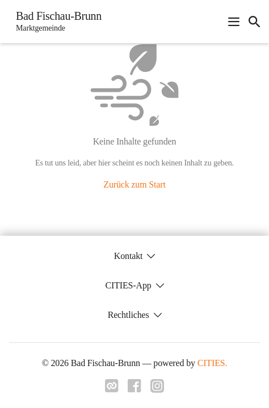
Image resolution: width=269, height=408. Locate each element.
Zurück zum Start (134, 184)
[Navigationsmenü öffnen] (233, 21)
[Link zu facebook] (134, 389)
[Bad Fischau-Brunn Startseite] (55, 21)
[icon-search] (254, 21)
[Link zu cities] (112, 389)
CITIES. (212, 363)
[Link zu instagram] (157, 389)
